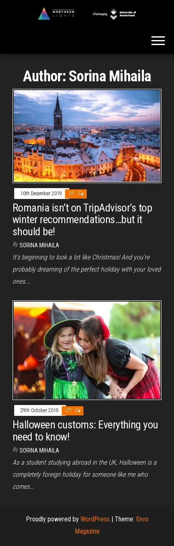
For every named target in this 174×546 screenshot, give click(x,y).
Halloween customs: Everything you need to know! (85, 430)
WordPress (95, 519)
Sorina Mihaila (39, 245)
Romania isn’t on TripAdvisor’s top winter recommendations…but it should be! (82, 219)
